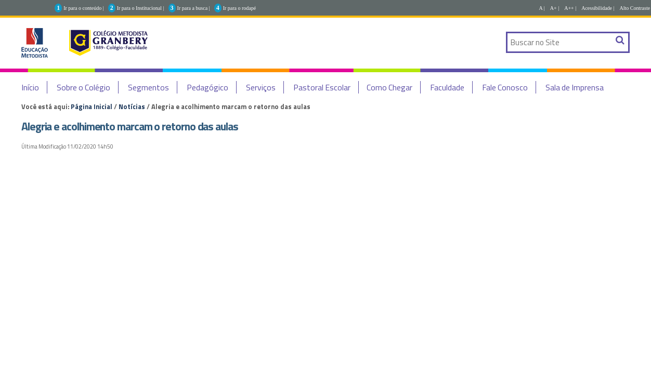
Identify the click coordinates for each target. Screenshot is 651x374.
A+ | (554, 8)
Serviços (261, 87)
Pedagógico (207, 87)
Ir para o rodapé (239, 8)
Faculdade (447, 87)
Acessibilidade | (597, 8)
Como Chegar (389, 87)
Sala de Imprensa (574, 87)
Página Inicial (91, 106)
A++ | (570, 8)
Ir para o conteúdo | (83, 8)
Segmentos (148, 87)
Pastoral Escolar (321, 87)
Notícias (132, 106)
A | (542, 8)
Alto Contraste (635, 8)
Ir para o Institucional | (140, 8)
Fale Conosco (505, 87)
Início (30, 87)
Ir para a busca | (193, 8)
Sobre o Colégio (83, 87)
